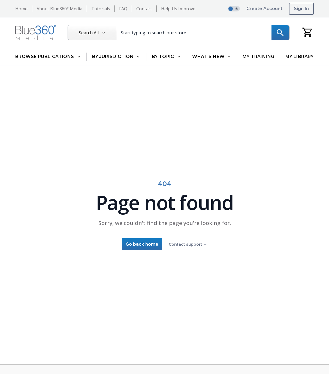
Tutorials (100, 9)
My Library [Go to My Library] (299, 56)
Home (21, 9)
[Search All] (94, 32)
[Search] (277, 32)
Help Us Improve (178, 9)
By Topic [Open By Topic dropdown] (166, 56)
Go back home (142, 244)
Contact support (188, 244)
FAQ (123, 9)
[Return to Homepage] (35, 33)
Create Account (264, 8)
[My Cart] (307, 32)
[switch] (234, 8)
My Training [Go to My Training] (258, 56)
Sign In (301, 8)
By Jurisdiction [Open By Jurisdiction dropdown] (116, 56)
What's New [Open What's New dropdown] (211, 56)
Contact (144, 9)
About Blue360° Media (59, 9)
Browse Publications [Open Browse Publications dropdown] (48, 56)
